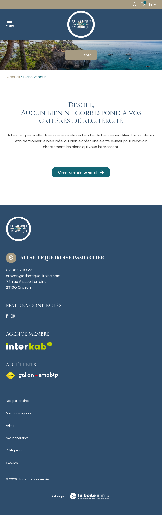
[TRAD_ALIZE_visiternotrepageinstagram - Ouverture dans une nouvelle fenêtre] (13, 316)
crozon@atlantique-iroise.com (33, 275)
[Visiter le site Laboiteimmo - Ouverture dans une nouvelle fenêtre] (89, 496)
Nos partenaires (18, 401)
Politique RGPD (16, 450)
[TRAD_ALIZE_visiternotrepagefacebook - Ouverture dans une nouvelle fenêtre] (7, 316)
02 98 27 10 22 (19, 269)
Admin (10, 425)
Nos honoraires (17, 438)
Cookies (12, 463)
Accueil (13, 76)
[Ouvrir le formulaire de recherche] (81, 55)
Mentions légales (18, 413)
